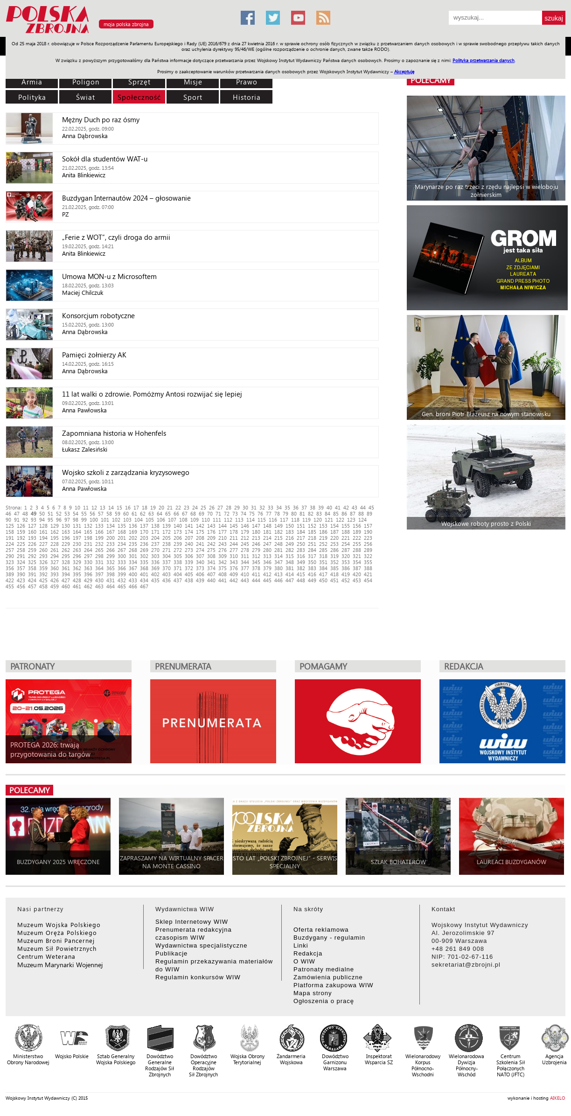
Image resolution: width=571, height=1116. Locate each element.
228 (54, 544)
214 (267, 538)
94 (42, 519)
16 (128, 507)
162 (54, 532)
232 (99, 544)
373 (200, 568)
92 (25, 519)
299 (110, 556)
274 (200, 550)
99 (84, 519)
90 (8, 519)
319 (334, 556)
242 (211, 544)
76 (260, 513)
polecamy (431, 80)
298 (99, 556)
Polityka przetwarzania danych (484, 60)
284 (312, 550)
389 (10, 574)
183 (290, 532)
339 (189, 562)
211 (234, 538)
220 (334, 538)
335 (144, 562)
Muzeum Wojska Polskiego (59, 924)
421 (368, 574)
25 (203, 507)
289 (368, 550)
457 (32, 586)
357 (21, 568)
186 (323, 532)
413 (278, 574)
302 (144, 556)
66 (176, 513)
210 (222, 538)
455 (10, 586)
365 (110, 568)
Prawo (247, 81)
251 (312, 544)
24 (195, 507)
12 (94, 507)
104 (138, 519)
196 (66, 538)
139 (166, 526)
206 (178, 538)
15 (119, 507)
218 (312, 538)
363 (88, 568)
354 (357, 562)
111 (217, 519)
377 (245, 568)
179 (245, 532)
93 (33, 519)
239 (178, 544)
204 (155, 538)
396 (88, 574)
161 (43, 532)
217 (301, 538)
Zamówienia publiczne (328, 977)
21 (170, 507)
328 (66, 562)
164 (77, 532)
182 (278, 532)
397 (99, 574)
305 (178, 556)
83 (319, 513)
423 (21, 580)
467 (144, 586)
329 (77, 562)
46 (8, 513)
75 (252, 513)
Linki (300, 945)
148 (267, 526)
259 (32, 550)
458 (43, 586)
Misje (193, 81)
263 (77, 550)
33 (270, 507)
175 (200, 532)
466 (133, 586)
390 (21, 574)
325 (32, 562)
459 (54, 586)
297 (88, 556)
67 (185, 513)
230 (77, 544)
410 (245, 574)
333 (122, 562)
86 (344, 513)
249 (290, 544)
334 (133, 562)
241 (200, 544)
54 (75, 513)
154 (334, 526)
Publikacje (171, 953)
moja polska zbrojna (126, 24)
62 (143, 513)
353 (345, 562)
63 (151, 513)
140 (178, 526)
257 (10, 550)
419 (345, 574)
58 (109, 513)
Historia (247, 97)
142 (200, 526)
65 (168, 513)
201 (122, 538)
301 (133, 556)
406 (200, 574)
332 (110, 562)
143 (211, 526)
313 (267, 556)
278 (245, 550)
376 (234, 568)
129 (54, 526)
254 (345, 544)
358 (32, 568)
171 (155, 532)
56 (92, 513)
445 (267, 580)
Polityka (32, 97)
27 (220, 507)
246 (256, 544)
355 (368, 562)
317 (312, 556)
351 (323, 562)
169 (133, 532)
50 (42, 513)
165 (88, 532)
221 (345, 538)
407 (211, 574)
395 (77, 574)
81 (302, 513)
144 (222, 526)
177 (222, 532)
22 (178, 507)
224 (10, 544)
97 (67, 519)
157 (368, 526)
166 (99, 532)
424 (32, 580)
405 (189, 574)
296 (77, 556)
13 (102, 507)
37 (304, 507)
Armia (31, 81)
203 (144, 538)
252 (323, 544)
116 (273, 519)
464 (110, 586)
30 (245, 507)
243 (222, 544)
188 (345, 532)
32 (262, 507)
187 (334, 532)
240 (189, 544)
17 (136, 507)
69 (201, 513)
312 (256, 556)
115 (262, 519)
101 (105, 519)
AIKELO (557, 1098)
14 (111, 507)
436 (166, 580)
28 (228, 507)
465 (122, 586)
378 (256, 568)
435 (155, 580)
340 (200, 562)
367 (133, 568)
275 (211, 550)
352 (334, 562)
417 (323, 574)
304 (166, 556)
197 (77, 538)
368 (144, 568)
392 (43, 574)
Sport (192, 97)
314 (278, 556)
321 (357, 556)
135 (122, 526)
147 (256, 526)
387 (357, 568)
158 (10, 532)
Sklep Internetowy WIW (191, 921)
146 (245, 526)
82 (310, 513)
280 (267, 550)
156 (357, 526)
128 (43, 526)
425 (43, 580)
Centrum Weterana (46, 956)
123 (351, 519)
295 (66, 556)
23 (186, 507)
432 (122, 580)
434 (144, 580)
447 (290, 580)
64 (159, 513)
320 (345, 556)
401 (144, 574)
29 (237, 507)
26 (212, 507)
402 (155, 574)
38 (312, 507)
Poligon (85, 81)
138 (155, 526)
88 (361, 513)
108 (183, 519)
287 (345, 550)
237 (155, 544)
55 (84, 513)
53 (67, 513)
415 (301, 574)
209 (211, 538)
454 (368, 580)
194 (43, 538)
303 (155, 556)
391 (32, 574)
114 (250, 519)
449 (312, 580)
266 (110, 550)
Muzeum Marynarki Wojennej (60, 964)
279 (256, 550)
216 (290, 538)
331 (99, 562)
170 (144, 532)
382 (301, 568)
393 (54, 574)
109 (194, 519)
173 (178, 532)
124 (362, 519)
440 (211, 580)
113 (239, 519)
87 (352, 513)
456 (21, 586)
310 (234, 556)
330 (88, 562)
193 (32, 538)
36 (296, 507)
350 (312, 562)
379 (267, 568)
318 (323, 556)
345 (256, 562)
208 (200, 538)
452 (345, 580)
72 (227, 513)
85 (336, 513)
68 (193, 513)
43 (354, 507)
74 (243, 513)
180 (256, 532)
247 (267, 544)
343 (234, 562)
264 (88, 550)
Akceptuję (404, 71)
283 (301, 550)
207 (189, 538)
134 (110, 526)
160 (32, 532)
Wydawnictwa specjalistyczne (201, 945)
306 (189, 556)
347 (278, 562)
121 (329, 519)
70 (210, 513)
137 (144, 526)
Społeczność (139, 97)
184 (301, 532)
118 (295, 519)
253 (334, 544)
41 (338, 507)
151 (301, 526)
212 (245, 538)
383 (312, 568)
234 (122, 544)
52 (59, 513)
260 (43, 550)
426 (54, 580)
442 (234, 580)
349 (301, 562)
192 (21, 538)
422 (10, 580)
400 (133, 574)
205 (166, 538)
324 (21, 562)
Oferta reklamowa (321, 929)
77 (269, 513)
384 (323, 568)
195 (54, 538)
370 (166, 568)
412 (267, 574)
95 (50, 519)
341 (211, 562)
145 (234, 526)
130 (66, 526)
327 (54, 562)
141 (189, 526)
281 (278, 550)
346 (267, 562)
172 (166, 532)
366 (122, 568)
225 (21, 544)
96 (59, 519)
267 (122, 550)
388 (368, 568)
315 (290, 556)
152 (312, 526)
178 (234, 532)
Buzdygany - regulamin (329, 937)
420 (357, 574)
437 (178, 580)
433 (133, 580)
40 (329, 507)
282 (290, 550)
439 (200, 580)
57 (101, 513)
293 (43, 556)
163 (66, 532)
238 (166, 544)
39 (321, 507)
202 (133, 538)
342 (222, 562)
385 (334, 568)
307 (200, 556)
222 (357, 538)
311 (245, 556)
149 (278, 526)
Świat (85, 97)
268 (133, 550)
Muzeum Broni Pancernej (56, 940)
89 (369, 513)
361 (66, 568)
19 (153, 507)
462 (88, 586)
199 (99, 538)
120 (317, 519)
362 (77, 568)
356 (10, 568)
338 (178, 562)
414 (290, 574)
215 (278, 538)
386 (345, 568)
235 (133, 544)
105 (150, 519)
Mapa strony (312, 993)
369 (155, 568)
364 (99, 568)
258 (21, 550)
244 (234, 544)
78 (277, 513)
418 (334, 574)
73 (235, 513)
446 (278, 580)
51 (50, 513)
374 (211, 568)
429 (88, 580)
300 (122, 556)
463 (99, 586)
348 (290, 562)
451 (334, 580)
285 (323, 550)
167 (110, 532)
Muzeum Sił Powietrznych (57, 948)
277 (234, 550)
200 (110, 538)
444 (256, 580)
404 (178, 574)
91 (17, 519)
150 (290, 526)
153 (323, 526)
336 (155, 562)
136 (133, 526)
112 (228, 519)
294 (54, 556)
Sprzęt (139, 81)
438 (189, 580)
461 (77, 586)
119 (306, 519)
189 (357, 532)
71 (218, 513)
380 (278, 568)
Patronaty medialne (323, 969)
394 (66, 574)
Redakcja (307, 953)
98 (75, 519)
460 (66, 586)
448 (301, 580)
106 (161, 519)
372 (189, 568)
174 (189, 532)
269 (144, 550)
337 (166, 562)
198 (88, 538)
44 (363, 507)
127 (32, 526)
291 (21, 556)
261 (54, 550)
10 (77, 507)
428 (77, 580)
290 (10, 556)
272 (178, 550)
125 (10, 526)
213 (256, 538)
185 (312, 532)
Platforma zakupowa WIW (333, 985)
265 (99, 550)
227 (43, 544)
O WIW (304, 961)
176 (211, 532)
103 (127, 519)
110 (206, 519)
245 (245, 544)
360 (54, 568)
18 (144, 507)
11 (86, 507)
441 (222, 580)
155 (345, 526)
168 (122, 532)
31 (254, 507)
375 (222, 568)
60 (126, 513)
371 (178, 568)
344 (245, 562)
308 (211, 556)
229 (66, 544)
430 (99, 580)
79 (285, 513)
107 (172, 519)
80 (294, 513)
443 (245, 580)
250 (301, 544)
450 (323, 580)
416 (312, 574)
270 (155, 550)
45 (371, 507)
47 (17, 513)
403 (166, 574)
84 (327, 513)
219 (323, 538)
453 (357, 580)
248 (278, 544)
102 (116, 519)
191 (10, 538)
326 (43, 562)
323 (10, 562)
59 (117, 513)
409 (234, 574)
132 (88, 526)
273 (189, 550)
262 (66, 550)
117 (284, 519)
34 (279, 507)
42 (346, 507)
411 (256, 574)
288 (357, 550)
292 (32, 556)
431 (110, 580)
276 (222, 550)
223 (368, 538)
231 (88, 544)
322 (368, 556)
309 (222, 556)
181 (267, 532)
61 (134, 513)
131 (77, 526)
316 (301, 556)
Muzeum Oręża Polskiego (57, 932)
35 (287, 507)
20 (161, 507)
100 (94, 519)
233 (110, 544)
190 (368, 532)
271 (166, 550)
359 (43, 568)
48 (25, 513)
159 (21, 532)
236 (144, 544)
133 (99, 526)
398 (110, 574)
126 (21, 526)
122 (340, 519)
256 (368, 544)
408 (222, 574)
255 (357, 544)
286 (334, 550)
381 (290, 568)
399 (122, 574)
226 (32, 544)
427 (66, 580)
